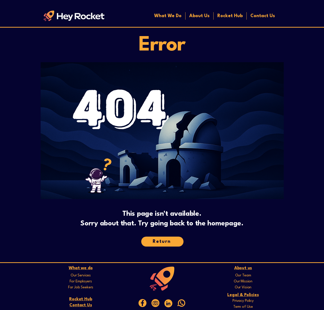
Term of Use (243, 307)
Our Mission (243, 281)
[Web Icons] (168, 303)
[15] (142, 303)
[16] (155, 303)
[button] (167, 16)
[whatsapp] (181, 303)
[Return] (162, 242)
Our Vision (243, 287)
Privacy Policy (243, 301)
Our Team (243, 275)
